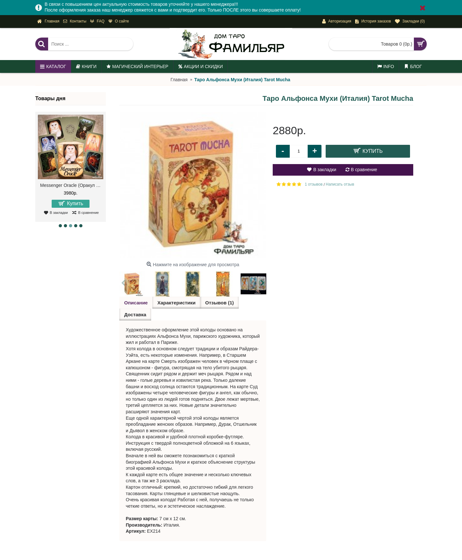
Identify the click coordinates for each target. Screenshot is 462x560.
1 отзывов (313, 184)
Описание (136, 302)
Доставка (135, 314)
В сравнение (364, 169)
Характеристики (176, 302)
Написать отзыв (340, 184)
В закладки (324, 169)
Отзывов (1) (219, 302)
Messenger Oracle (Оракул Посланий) (71, 185)
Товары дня (50, 98)
